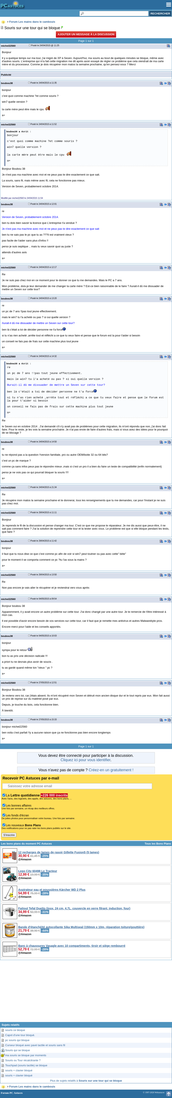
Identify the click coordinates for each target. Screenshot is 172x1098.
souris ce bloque (15, 1030)
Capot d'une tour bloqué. (20, 1035)
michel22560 (8, 45)
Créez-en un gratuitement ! (111, 770)
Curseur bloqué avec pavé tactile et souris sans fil (35, 1045)
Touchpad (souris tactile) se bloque (26, 1065)
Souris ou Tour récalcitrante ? (23, 1060)
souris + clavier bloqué (18, 1070)
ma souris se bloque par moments (25, 1055)
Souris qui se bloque (17, 1050)
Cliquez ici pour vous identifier (85, 760)
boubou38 (7, 83)
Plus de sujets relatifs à (86, 1080)
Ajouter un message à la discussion (86, 34)
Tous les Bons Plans (158, 843)
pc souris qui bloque (17, 1040)
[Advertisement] (86, 992)
